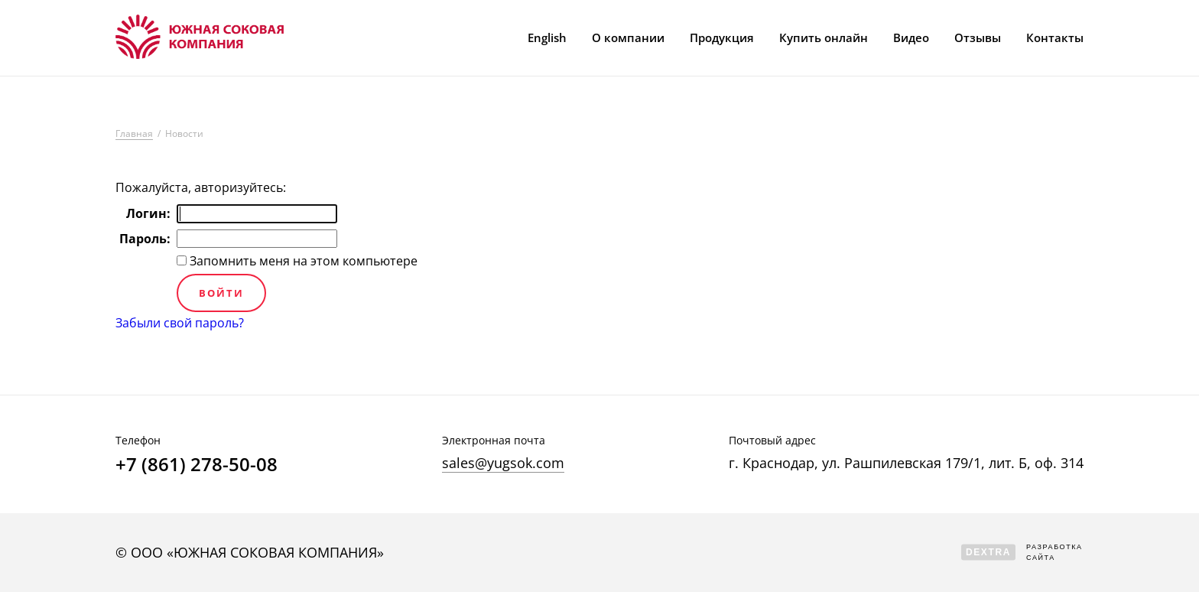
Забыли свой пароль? (179, 322)
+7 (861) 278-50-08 (196, 464)
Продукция (722, 37)
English (547, 37)
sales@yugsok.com (503, 463)
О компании (628, 37)
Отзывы (977, 37)
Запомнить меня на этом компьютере (302, 260)
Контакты (1055, 37)
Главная (134, 134)
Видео (911, 37)
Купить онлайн (823, 37)
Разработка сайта (1022, 552)
